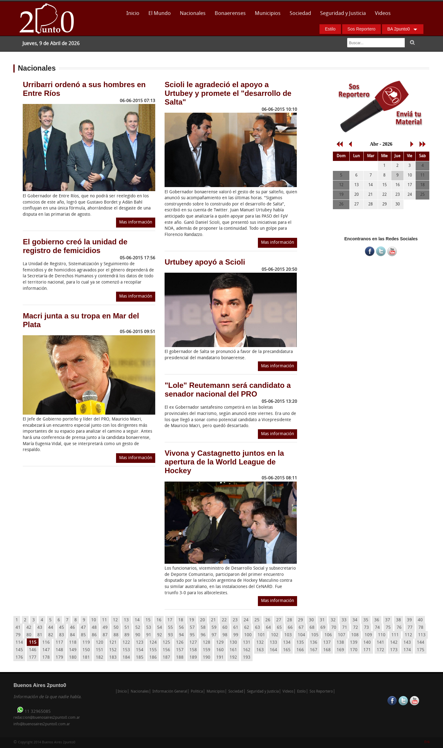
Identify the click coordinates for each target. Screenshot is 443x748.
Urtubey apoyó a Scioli (205, 262)
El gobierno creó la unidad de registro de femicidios (75, 246)
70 (333, 627)
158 (193, 650)
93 (170, 635)
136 (313, 642)
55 (170, 627)
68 (312, 627)
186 (153, 657)
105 (315, 635)
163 (260, 650)
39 (409, 620)
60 (224, 627)
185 (139, 657)
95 (192, 635)
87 (105, 635)
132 (260, 642)
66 (290, 627)
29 (300, 620)
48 (94, 627)
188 (180, 657)
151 (99, 650)
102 (274, 635)
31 (322, 620)
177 (32, 657)
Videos (383, 13)
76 (399, 627)
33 (344, 620)
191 (220, 657)
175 (420, 650)
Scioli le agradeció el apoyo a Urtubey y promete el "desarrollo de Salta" (228, 93)
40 (420, 620)
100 (248, 635)
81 (39, 635)
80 (28, 635)
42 (28, 627)
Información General (169, 692)
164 (273, 650)
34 (354, 620)
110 (381, 635)
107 (341, 635)
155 (153, 650)
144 (420, 642)
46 (72, 627)
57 (192, 627)
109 (368, 635)
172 (380, 650)
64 (268, 627)
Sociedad (300, 13)
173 (394, 650)
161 (233, 650)
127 (193, 642)
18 (180, 620)
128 (206, 642)
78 (420, 627)
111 (395, 635)
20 (202, 620)
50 (116, 627)
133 (273, 642)
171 (367, 650)
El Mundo (159, 13)
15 (148, 620)
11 (104, 620)
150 (86, 650)
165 (287, 650)
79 (18, 635)
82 (50, 635)
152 (113, 650)
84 (72, 635)
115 (32, 642)
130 (233, 642)
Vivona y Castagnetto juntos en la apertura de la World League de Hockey (224, 462)
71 (344, 627)
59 (214, 627)
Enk (427, 742)
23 (235, 620)
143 (407, 642)
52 (137, 627)
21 (213, 620)
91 (148, 635)
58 (203, 627)
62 (246, 627)
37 (387, 620)
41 (18, 627)
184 (126, 657)
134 (287, 642)
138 (340, 642)
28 (289, 620)
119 (86, 642)
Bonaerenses (228, 15)
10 (93, 620)
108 (355, 635)
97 (214, 635)
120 (99, 642)
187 (166, 657)
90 (137, 635)
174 (407, 650)
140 (367, 642)
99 (235, 635)
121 (113, 642)
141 (380, 642)
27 (278, 620)
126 (180, 642)
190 (206, 657)
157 (180, 650)
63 (257, 627)
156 (166, 650)
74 (377, 627)
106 (328, 635)
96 (203, 635)
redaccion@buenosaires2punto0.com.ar (46, 718)
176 (19, 657)
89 (126, 635)
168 (327, 650)
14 (137, 620)
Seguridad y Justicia (343, 13)
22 (224, 620)
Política (197, 692)
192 (233, 657)
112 (408, 635)
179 (59, 657)
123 (139, 642)
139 (353, 642)
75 (388, 627)
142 (394, 642)
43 (39, 627)
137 (327, 642)
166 (300, 650)
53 (148, 627)
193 (246, 657)
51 (126, 627)
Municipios (268, 13)
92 (159, 635)
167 (313, 650)
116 (46, 642)
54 (159, 627)
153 (126, 650)
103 (288, 635)
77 (410, 627)
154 (139, 650)
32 (333, 620)
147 (46, 650)
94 (181, 635)
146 (32, 650)
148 (59, 650)
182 (99, 657)
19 (191, 620)
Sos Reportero (361, 28)
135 (300, 642)
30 (311, 620)
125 (166, 642)
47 (83, 627)
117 (59, 642)
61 (235, 627)
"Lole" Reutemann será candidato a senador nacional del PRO (228, 389)
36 (376, 620)
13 (126, 620)
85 (83, 635)
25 (256, 620)
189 (193, 657)
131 (246, 642)
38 (398, 620)
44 (50, 627)
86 (94, 635)
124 (153, 642)
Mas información (135, 222)
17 (169, 620)
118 (73, 642)
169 (340, 650)
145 (19, 650)
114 (19, 642)
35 (365, 620)
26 (267, 620)
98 (224, 635)
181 (86, 657)
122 (126, 642)
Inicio (132, 13)
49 (105, 627)
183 (113, 657)
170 (353, 650)
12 (115, 620)
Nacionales (193, 13)
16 (158, 620)
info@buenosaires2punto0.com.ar (41, 724)
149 (73, 650)
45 (61, 627)
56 (181, 627)
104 (301, 635)
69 (322, 627)
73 (366, 627)
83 (61, 635)
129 (220, 642)
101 (261, 635)
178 (46, 657)
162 (246, 650)
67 (301, 627)
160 (220, 650)
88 (116, 635)
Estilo (330, 28)
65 (279, 627)
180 (73, 657)
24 (246, 620)
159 (206, 650)
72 (355, 627)
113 (422, 635)
